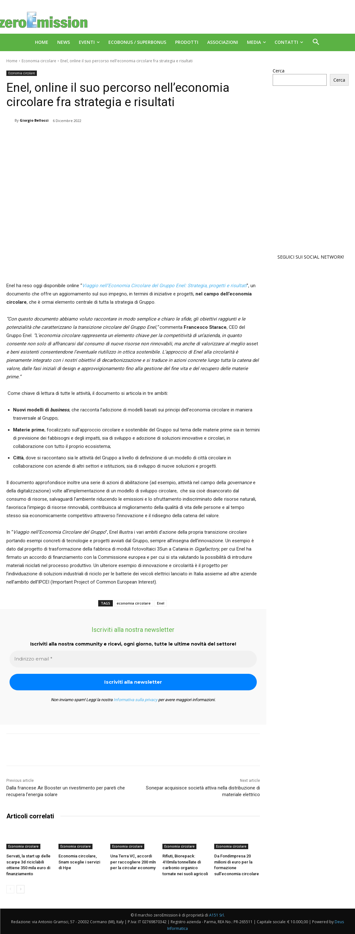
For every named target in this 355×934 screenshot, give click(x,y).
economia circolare (134, 603)
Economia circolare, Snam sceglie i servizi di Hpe (79, 862)
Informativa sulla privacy (135, 699)
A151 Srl (216, 914)
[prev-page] (10, 889)
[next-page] (20, 889)
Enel (160, 603)
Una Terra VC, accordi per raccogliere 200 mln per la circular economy (133, 862)
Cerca (278, 71)
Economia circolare (39, 61)
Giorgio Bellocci (34, 120)
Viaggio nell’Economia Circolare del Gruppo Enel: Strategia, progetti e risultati (164, 285)
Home (11, 61)
